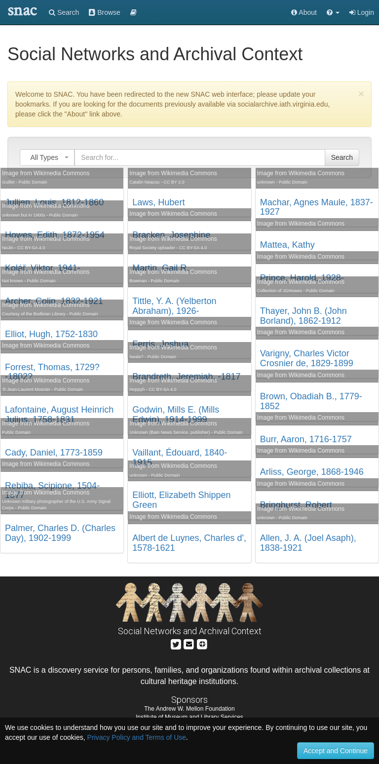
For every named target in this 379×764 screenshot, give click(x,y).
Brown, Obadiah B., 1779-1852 (311, 401)
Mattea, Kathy (287, 245)
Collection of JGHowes (279, 290)
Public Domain (33, 182)
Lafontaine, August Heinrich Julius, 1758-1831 (59, 414)
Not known (12, 280)
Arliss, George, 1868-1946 (312, 472)
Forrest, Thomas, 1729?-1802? (52, 372)
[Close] (361, 93)
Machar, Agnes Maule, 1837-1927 (316, 207)
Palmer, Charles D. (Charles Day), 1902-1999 (60, 533)
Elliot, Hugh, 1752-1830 (51, 334)
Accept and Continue (335, 751)
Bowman (138, 280)
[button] (333, 12)
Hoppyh (137, 389)
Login (361, 12)
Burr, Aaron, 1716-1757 (306, 439)
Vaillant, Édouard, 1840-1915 (179, 457)
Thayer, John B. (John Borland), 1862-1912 (303, 316)
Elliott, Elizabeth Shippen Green (181, 500)
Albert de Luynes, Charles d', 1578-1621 (189, 543)
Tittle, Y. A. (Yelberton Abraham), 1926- (174, 306)
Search (64, 12)
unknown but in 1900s (23, 215)
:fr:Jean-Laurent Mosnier (26, 389)
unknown (138, 475)
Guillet (8, 182)
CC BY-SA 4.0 (31, 247)
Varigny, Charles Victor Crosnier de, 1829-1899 (306, 358)
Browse (104, 12)
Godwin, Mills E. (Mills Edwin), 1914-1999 (175, 414)
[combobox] (47, 157)
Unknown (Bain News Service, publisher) (169, 432)
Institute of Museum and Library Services (189, 717)
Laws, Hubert (158, 202)
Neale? (136, 356)
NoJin (7, 247)
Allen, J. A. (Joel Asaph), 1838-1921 (308, 543)
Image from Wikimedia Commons (45, 173)
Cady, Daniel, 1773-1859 (54, 453)
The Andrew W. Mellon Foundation (189, 708)
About (304, 12)
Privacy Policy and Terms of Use (136, 737)
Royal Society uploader (152, 247)
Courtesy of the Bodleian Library (34, 313)
